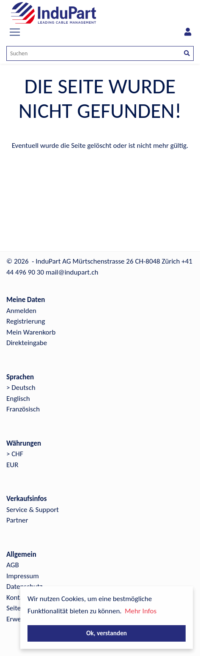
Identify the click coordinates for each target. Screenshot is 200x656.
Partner (17, 520)
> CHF (14, 453)
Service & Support (32, 509)
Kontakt (17, 597)
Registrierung (25, 321)
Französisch (23, 409)
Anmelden (21, 310)
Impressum (22, 576)
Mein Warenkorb (30, 332)
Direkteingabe (26, 342)
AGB (12, 565)
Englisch (18, 398)
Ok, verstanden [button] (106, 633)
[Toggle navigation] (14, 32)
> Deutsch (21, 387)
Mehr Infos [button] (140, 611)
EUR (12, 464)
